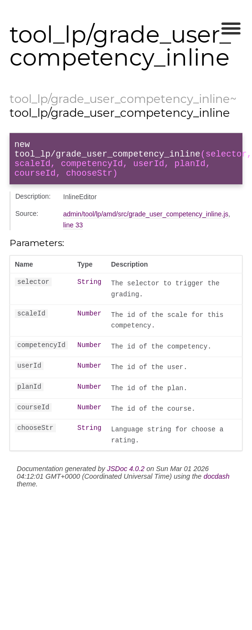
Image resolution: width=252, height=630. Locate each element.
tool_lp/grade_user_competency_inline (120, 99)
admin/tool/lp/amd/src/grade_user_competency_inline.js (146, 221)
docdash (217, 484)
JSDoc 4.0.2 (125, 476)
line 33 (73, 232)
